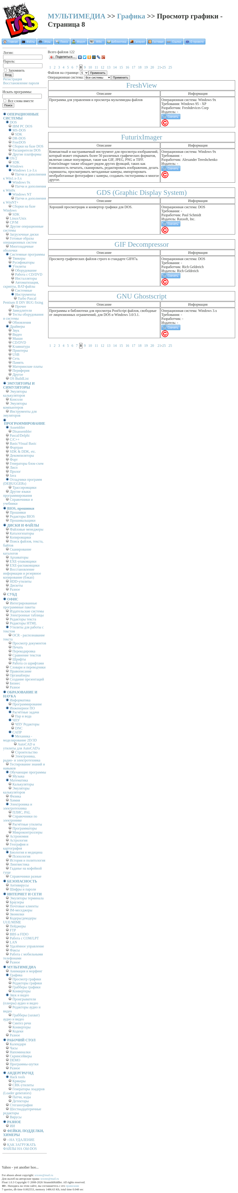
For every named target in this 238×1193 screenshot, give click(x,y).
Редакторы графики (27, 983)
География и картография (15, 846)
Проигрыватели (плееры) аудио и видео (20, 1001)
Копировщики (20, 537)
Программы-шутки (24, 1064)
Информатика (20, 700)
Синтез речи (21, 1023)
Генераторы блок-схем (27, 463)
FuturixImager (141, 137)
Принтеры (20, 350)
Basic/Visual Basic (23, 443)
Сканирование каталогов (17, 551)
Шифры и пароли (23, 889)
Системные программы (27, 254)
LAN (13, 942)
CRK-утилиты (23, 1085)
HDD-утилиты (21, 581)
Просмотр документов (29, 643)
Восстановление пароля (21, 83)
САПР (17, 732)
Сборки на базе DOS (28, 146)
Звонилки (17, 914)
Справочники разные (26, 876)
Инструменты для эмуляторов (20, 413)
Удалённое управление (27, 946)
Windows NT (22, 194)
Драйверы (17, 326)
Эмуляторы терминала (27, 898)
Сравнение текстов (26, 655)
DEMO (15, 1060)
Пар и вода (23, 716)
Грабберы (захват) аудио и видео (21, 1017)
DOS (13, 122)
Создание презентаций (27, 679)
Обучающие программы (28, 772)
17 (133, 67)
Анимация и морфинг (26, 971)
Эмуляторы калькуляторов (15, 393)
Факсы (15, 950)
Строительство (26, 752)
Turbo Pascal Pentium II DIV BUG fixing (23, 300)
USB (15, 354)
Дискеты (16, 585)
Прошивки (18, 512)
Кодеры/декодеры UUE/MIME (19, 920)
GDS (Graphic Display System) (142, 192)
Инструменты (25, 294)
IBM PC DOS (22, 126)
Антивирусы (19, 885)
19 (146, 67)
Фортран (16, 447)
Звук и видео (19, 995)
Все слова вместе (18, 101)
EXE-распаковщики (25, 565)
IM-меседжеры (21, 910)
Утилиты (19, 266)
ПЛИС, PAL (21, 812)
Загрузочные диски (24, 234)
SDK (18, 134)
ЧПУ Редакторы (27, 724)
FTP (13, 930)
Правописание (21, 671)
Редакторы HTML (23, 623)
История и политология (27, 860)
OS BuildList (19, 378)
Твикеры (18, 258)
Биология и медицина (26, 852)
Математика (19, 780)
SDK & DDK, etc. (23, 451)
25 (164, 67)
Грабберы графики (26, 987)
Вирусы (16, 1117)
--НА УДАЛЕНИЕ (20, 1140)
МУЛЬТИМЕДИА (76, 16)
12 (102, 67)
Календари (18, 1044)
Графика (131, 16)
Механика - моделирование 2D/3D (20, 738)
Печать (17, 647)
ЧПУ (16, 720)
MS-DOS (19, 130)
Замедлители (22, 310)
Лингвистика (19, 864)
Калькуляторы (23, 784)
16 (127, 67)
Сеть (16, 358)
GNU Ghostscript (142, 296)
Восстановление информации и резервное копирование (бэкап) (22, 573)
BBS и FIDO (19, 934)
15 (121, 67)
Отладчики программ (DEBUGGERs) (22, 481)
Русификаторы (23, 262)
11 (96, 67)
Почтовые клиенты (24, 906)
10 (90, 67)
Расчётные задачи (25, 712)
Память (18, 362)
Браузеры (17, 902)
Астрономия (19, 836)
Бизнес (15, 683)
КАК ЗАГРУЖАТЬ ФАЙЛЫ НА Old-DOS (20, 1147)
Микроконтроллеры (27, 832)
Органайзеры (20, 675)
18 (139, 67)
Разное (15, 589)
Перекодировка (23, 651)
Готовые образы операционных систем (20, 240)
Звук (15, 330)
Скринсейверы (21, 1056)
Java (13, 475)
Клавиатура (21, 346)
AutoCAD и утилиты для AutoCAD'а (21, 746)
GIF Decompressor (142, 244)
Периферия (21, 370)
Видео (17, 334)
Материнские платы (27, 366)
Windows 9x (21, 182)
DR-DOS (19, 138)
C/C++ (15, 439)
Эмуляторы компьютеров (15, 405)
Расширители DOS (26, 150)
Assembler (17, 427)
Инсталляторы (26, 278)
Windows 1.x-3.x (24, 170)
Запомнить (14, 70)
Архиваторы (19, 557)
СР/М (14, 222)
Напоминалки (20, 1052)
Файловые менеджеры (26, 529)
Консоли (16, 399)
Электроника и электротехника (17, 806)
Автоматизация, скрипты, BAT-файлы (21, 284)
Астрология (19, 840)
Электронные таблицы (27, 615)
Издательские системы (27, 611)
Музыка (18, 776)
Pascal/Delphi (20, 435)
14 (115, 67)
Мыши (17, 338)
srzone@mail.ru (44, 1175)
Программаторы (24, 828)
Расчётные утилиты (27, 824)
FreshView (141, 85)
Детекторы (20, 1101)
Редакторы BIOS (22, 516)
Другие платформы (26, 154)
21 (159, 67)
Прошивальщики (23, 520)
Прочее (20, 306)
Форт (14, 459)
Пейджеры (18, 926)
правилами (72, 1185)
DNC (19, 728)
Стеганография (21, 1105)
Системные (23, 290)
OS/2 (13, 158)
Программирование (27, 704)
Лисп (14, 467)
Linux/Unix (18, 218)
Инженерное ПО (22, 708)
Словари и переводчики (28, 667)
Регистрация (12, 79)
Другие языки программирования (17, 493)
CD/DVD (19, 342)
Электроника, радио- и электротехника (21, 758)
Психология (21, 856)
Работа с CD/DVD (28, 274)
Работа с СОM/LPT (24, 938)
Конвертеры (21, 991)
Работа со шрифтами (28, 663)
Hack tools (17, 1077)
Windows (16, 166)
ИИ (12, 1126)
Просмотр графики (26, 979)
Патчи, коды (21, 1097)
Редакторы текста (23, 619)
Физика (15, 796)
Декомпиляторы (22, 455)
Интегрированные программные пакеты (20, 605)
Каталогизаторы (22, 533)
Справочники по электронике (20, 818)
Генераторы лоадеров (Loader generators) (24, 1091)
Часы (14, 1048)
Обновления (21, 322)
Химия (15, 800)
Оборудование (26, 270)
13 (108, 67)
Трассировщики (24, 487)
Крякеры (19, 1081)
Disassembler (22, 431)
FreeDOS (19, 142)
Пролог (15, 471)
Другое (17, 374)
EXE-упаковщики (23, 561)
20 (152, 67)
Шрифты (19, 659)
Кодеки (17, 1031)
